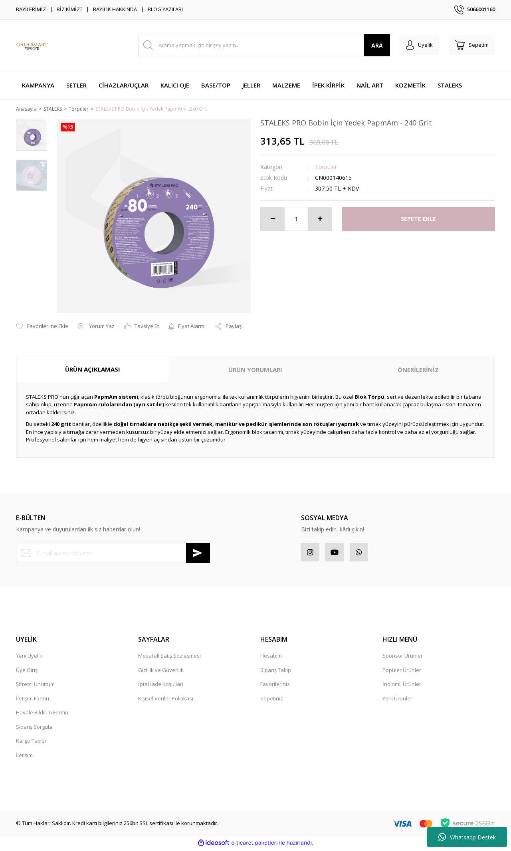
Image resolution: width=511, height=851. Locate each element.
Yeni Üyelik (29, 658)
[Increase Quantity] (320, 219)
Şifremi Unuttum (35, 686)
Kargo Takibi (31, 743)
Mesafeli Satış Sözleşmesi (169, 658)
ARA (370, 45)
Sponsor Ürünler (402, 658)
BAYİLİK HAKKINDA (115, 9)
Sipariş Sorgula (34, 728)
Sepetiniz (271, 700)
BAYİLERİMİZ (31, 9)
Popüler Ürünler (401, 672)
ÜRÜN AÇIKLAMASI (92, 370)
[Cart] (470, 45)
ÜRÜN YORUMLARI (255, 370)
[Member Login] (414, 45)
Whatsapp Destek (467, 837)
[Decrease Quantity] (273, 219)
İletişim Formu (32, 700)
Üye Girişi (27, 672)
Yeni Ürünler (397, 700)
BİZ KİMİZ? (69, 9)
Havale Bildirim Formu (42, 714)
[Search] (261, 45)
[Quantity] (296, 219)
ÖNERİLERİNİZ (418, 370)
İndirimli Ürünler (401, 686)
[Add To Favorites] (42, 327)
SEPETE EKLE (418, 219)
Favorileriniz (275, 686)
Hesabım (271, 658)
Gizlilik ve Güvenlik (161, 672)
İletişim (24, 757)
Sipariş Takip (275, 672)
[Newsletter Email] (113, 554)
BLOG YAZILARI (165, 9)
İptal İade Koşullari (160, 686)
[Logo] (32, 45)
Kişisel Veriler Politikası (165, 700)
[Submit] (198, 554)
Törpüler (326, 167)
